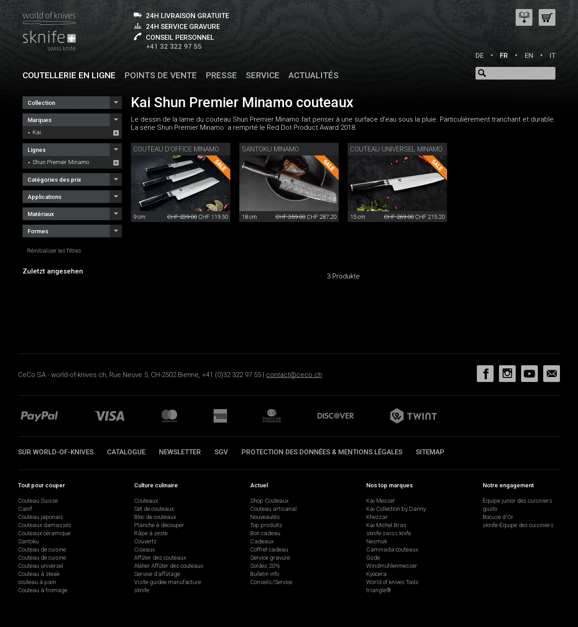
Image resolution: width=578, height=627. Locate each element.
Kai (37, 132)
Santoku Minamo (270, 149)
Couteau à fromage (42, 590)
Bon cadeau (265, 533)
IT (552, 56)
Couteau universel (40, 565)
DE (479, 56)
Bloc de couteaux (155, 517)
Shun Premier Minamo (61, 162)
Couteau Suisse (38, 500)
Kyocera (376, 573)
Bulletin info (264, 573)
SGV (221, 452)
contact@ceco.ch (294, 375)
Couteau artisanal (273, 508)
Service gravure (270, 557)
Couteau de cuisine (42, 549)
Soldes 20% (265, 565)
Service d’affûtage (157, 573)
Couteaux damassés (44, 525)
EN (529, 56)
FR (504, 56)
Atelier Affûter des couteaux (168, 565)
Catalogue (126, 452)
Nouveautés (265, 517)
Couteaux (146, 500)
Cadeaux (262, 541)
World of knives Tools (392, 582)
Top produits (266, 525)
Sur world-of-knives (55, 452)
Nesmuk (376, 541)
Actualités (314, 75)
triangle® (378, 590)
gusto (490, 508)
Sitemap (430, 452)
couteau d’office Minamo (176, 149)
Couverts (145, 541)
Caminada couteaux (392, 549)
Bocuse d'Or (498, 517)
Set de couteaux (154, 508)
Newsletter (180, 452)
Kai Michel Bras (386, 525)
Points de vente (161, 75)
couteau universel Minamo (396, 149)
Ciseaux (144, 549)
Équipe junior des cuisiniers (517, 500)
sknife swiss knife (388, 533)
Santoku (28, 541)
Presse (221, 75)
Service (263, 75)
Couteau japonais (40, 517)
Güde (373, 557)
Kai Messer (380, 500)
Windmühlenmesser (391, 565)
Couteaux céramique (44, 533)
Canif (25, 508)
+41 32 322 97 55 (174, 46)
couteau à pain (37, 582)
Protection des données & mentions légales (322, 452)
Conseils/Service (271, 582)
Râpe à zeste (151, 533)
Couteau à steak (39, 573)
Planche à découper (159, 525)
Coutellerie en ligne (69, 75)
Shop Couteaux (269, 500)
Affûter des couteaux (160, 557)
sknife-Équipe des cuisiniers (518, 525)
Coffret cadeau (269, 549)
